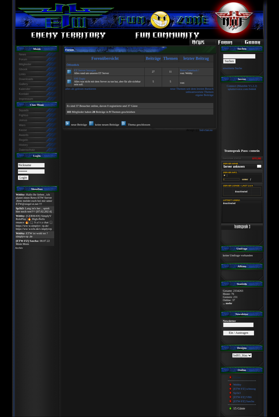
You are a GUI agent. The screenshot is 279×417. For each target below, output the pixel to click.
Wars (22, 125)
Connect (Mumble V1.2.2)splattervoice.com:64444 (242, 87)
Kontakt (24, 93)
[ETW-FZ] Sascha (243, 401)
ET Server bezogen (85, 70)
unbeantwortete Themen (199, 91)
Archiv (19, 247)
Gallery (23, 84)
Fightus (23, 115)
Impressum (26, 98)
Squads (24, 110)
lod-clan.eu (206, 130)
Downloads (26, 79)
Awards (23, 134)
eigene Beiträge (205, 94)
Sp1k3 (236, 392)
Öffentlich (73, 64)
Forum (23, 59)
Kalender (24, 88)
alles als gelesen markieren (80, 88)
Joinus (23, 120)
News (22, 54)
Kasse (23, 130)
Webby (237, 384)
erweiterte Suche (232, 68)
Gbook (23, 69)
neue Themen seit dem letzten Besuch (191, 88)
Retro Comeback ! (189, 70)
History (23, 144)
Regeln (23, 139)
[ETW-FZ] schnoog (244, 388)
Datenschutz (27, 149)
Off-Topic (79, 78)
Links (22, 74)
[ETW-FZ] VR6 (242, 397)
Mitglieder (25, 64)
